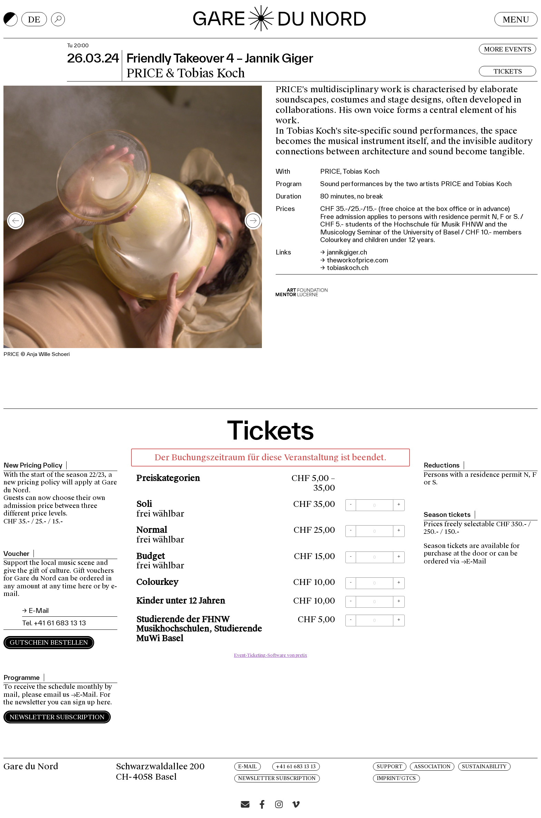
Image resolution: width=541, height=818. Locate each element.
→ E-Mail (35, 610)
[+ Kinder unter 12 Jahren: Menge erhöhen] (399, 602)
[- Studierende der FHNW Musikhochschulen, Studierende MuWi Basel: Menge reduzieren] (350, 620)
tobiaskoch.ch (347, 267)
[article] (270, 555)
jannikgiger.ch (347, 252)
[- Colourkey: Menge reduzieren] (350, 583)
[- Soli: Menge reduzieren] (350, 505)
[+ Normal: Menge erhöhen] (399, 531)
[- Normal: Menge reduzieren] (350, 531)
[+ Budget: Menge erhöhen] (399, 557)
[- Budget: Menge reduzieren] (350, 557)
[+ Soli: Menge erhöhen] (399, 505)
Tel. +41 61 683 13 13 (54, 623)
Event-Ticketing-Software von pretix (270, 655)
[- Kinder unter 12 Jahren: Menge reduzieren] (350, 602)
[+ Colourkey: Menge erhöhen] (399, 583)
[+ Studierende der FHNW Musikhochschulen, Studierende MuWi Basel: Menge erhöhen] (399, 620)
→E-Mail (83, 695)
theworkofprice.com (357, 260)
